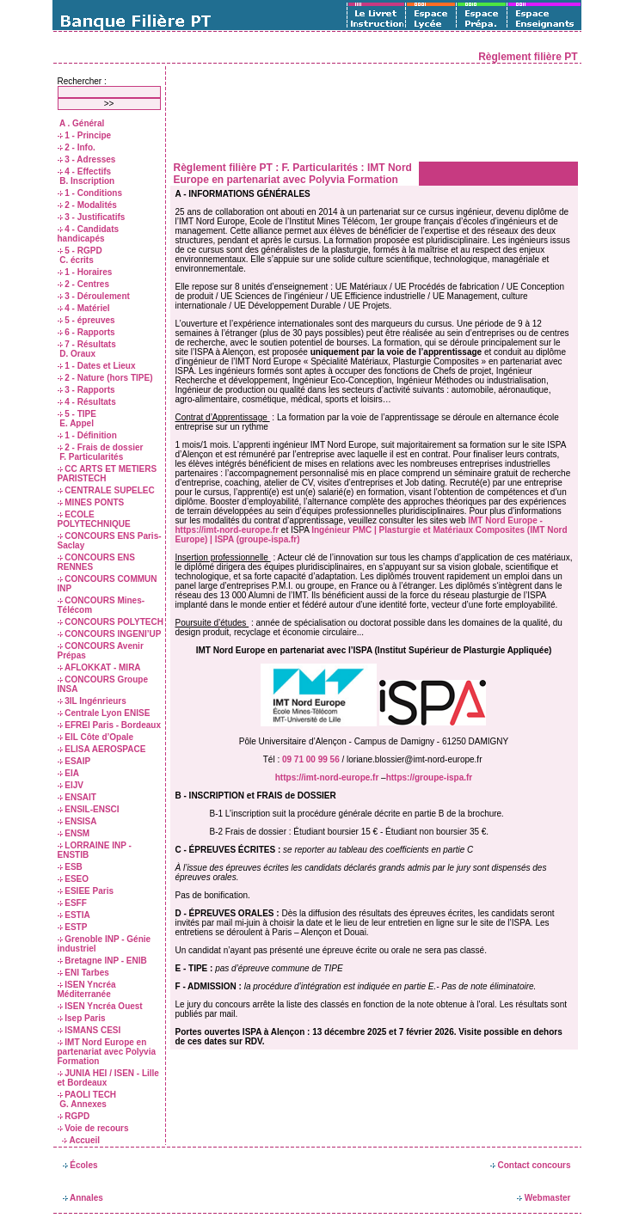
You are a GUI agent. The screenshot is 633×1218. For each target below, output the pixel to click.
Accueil (81, 1140)
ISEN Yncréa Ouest (100, 1006)
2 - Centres (83, 284)
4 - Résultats (87, 402)
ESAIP (74, 761)
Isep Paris (82, 1018)
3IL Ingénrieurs (92, 701)
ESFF (72, 903)
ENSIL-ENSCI (89, 809)
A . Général (81, 123)
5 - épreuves (86, 320)
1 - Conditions (90, 193)
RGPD (74, 1116)
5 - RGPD (80, 250)
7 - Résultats (87, 344)
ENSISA (77, 821)
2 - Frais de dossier (101, 447)
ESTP (73, 927)
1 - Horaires (85, 272)
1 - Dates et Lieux (97, 365)
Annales (83, 1198)
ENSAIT (77, 797)
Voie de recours (93, 1128)
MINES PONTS (91, 502)
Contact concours (530, 1165)
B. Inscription (86, 181)
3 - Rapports (86, 390)
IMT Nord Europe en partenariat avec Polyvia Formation (107, 1051)
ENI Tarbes (83, 972)
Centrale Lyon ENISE (104, 713)
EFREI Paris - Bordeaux (109, 725)
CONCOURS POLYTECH (110, 622)
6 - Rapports (86, 332)
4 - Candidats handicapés (89, 233)
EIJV (70, 785)
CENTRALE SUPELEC (106, 490)
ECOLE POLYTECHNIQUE (94, 519)
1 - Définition (87, 435)
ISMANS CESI (89, 1030)
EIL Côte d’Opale (96, 737)
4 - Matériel (84, 308)
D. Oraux (76, 353)
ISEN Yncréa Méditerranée (87, 989)
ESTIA (74, 915)
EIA (68, 773)
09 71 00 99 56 (311, 759)
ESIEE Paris (86, 891)
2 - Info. (76, 147)
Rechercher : (82, 81)
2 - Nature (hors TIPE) (105, 378)
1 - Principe (85, 135)
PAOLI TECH (87, 1094)
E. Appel (76, 423)
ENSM (74, 833)
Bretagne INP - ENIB (102, 960)
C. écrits (76, 260)
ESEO (73, 879)
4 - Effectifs (85, 171)
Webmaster (544, 1198)
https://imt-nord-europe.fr (327, 777)
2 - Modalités (87, 205)
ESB (70, 867)
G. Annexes (82, 1104)
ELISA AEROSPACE (102, 749)
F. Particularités (91, 457)
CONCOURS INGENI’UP (110, 634)
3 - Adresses (87, 159)
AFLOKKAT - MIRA (99, 667)
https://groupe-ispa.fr (429, 777)
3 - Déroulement (94, 296)
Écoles (80, 1165)
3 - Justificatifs (92, 217)
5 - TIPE (77, 414)
